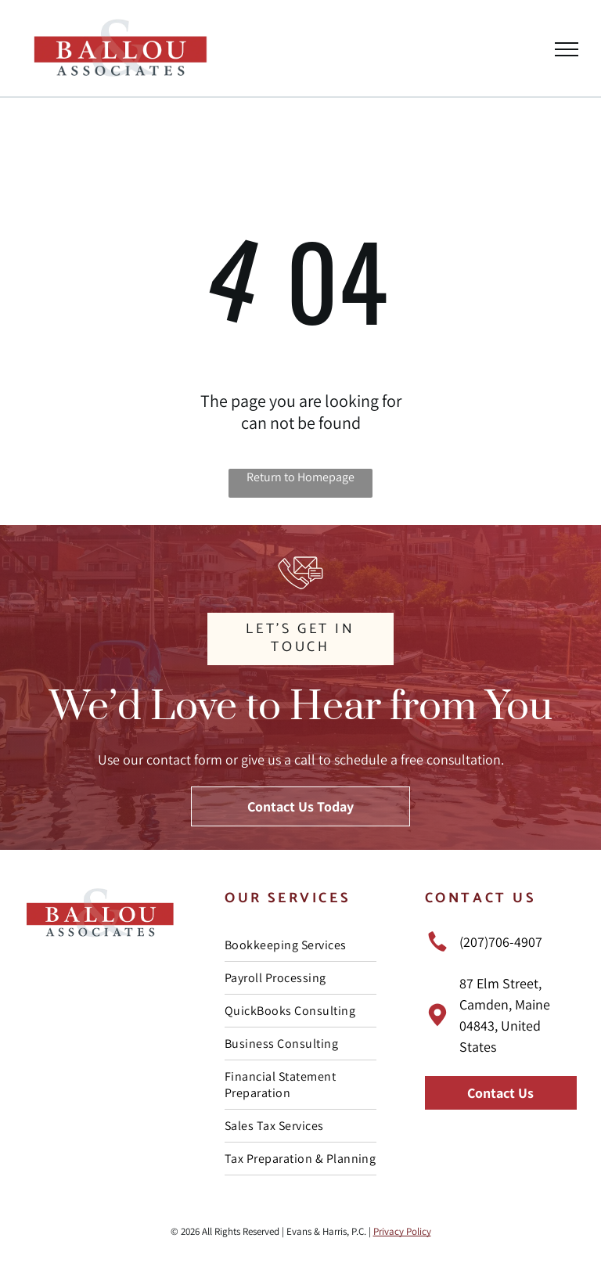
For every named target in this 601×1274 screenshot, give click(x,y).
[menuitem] (300, 945)
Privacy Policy (402, 1231)
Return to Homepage (300, 477)
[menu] (566, 49)
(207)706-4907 (500, 942)
